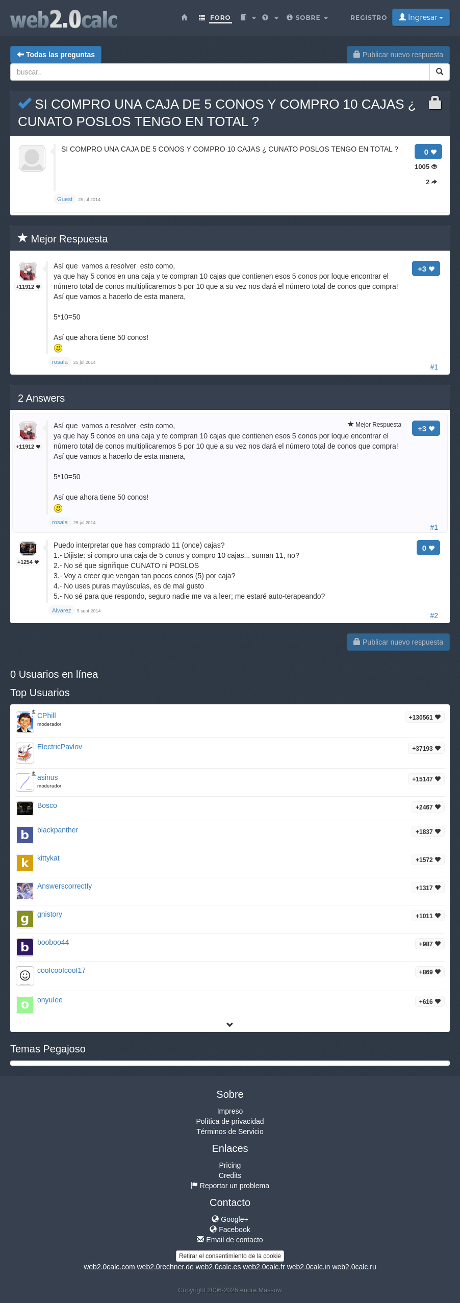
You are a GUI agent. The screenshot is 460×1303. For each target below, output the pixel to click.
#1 (434, 367)
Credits (230, 1175)
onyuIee (50, 1000)
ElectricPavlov (59, 747)
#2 (434, 615)
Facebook (230, 1229)
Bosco (47, 805)
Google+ (230, 1219)
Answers (41, 398)
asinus (47, 777)
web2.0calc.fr (264, 1267)
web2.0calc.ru (354, 1267)
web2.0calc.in (308, 1267)
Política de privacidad (230, 1121)
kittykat (48, 858)
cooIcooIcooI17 (61, 970)
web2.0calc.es (218, 1267)
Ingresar (421, 17)
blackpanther (57, 830)
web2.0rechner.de (165, 1267)
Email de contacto (230, 1240)
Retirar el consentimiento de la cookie (230, 1256)
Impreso (230, 1111)
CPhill (46, 715)
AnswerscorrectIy (64, 886)
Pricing (230, 1165)
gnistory (49, 914)
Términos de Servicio (230, 1131)
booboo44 (53, 942)
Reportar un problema (230, 1186)
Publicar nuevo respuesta (398, 55)
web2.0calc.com (109, 1267)
